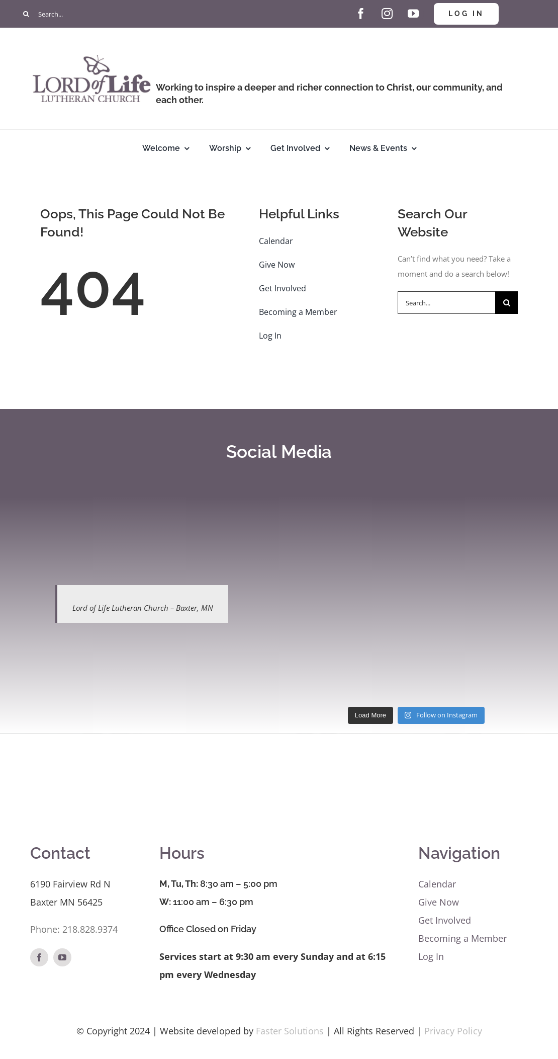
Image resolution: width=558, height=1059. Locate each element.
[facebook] (360, 13)
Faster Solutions (290, 1031)
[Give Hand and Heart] (334, 7)
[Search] (26, 14)
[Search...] (141, 14)
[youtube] (413, 13)
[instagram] (387, 13)
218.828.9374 (90, 929)
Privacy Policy (453, 1031)
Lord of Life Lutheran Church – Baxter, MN (142, 608)
